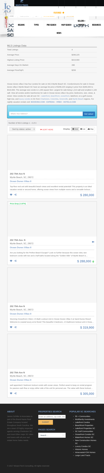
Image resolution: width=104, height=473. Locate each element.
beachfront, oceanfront (60, 96)
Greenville (63, 99)
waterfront (45, 96)
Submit (45, 422)
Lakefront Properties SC (85, 428)
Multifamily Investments (85, 419)
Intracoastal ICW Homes (85, 452)
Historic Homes (81, 449)
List (82, 129)
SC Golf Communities (84, 431)
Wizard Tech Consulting (23, 466)
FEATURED (59, 12)
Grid (75, 129)
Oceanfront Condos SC (84, 434)
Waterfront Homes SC (84, 437)
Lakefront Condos (82, 422)
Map (90, 129)
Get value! (88, 114)
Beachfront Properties (84, 425)
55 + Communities (82, 416)
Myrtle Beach (77, 99)
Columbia (54, 99)
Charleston (44, 99)
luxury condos (25, 99)
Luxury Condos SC (83, 446)
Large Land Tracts (82, 455)
